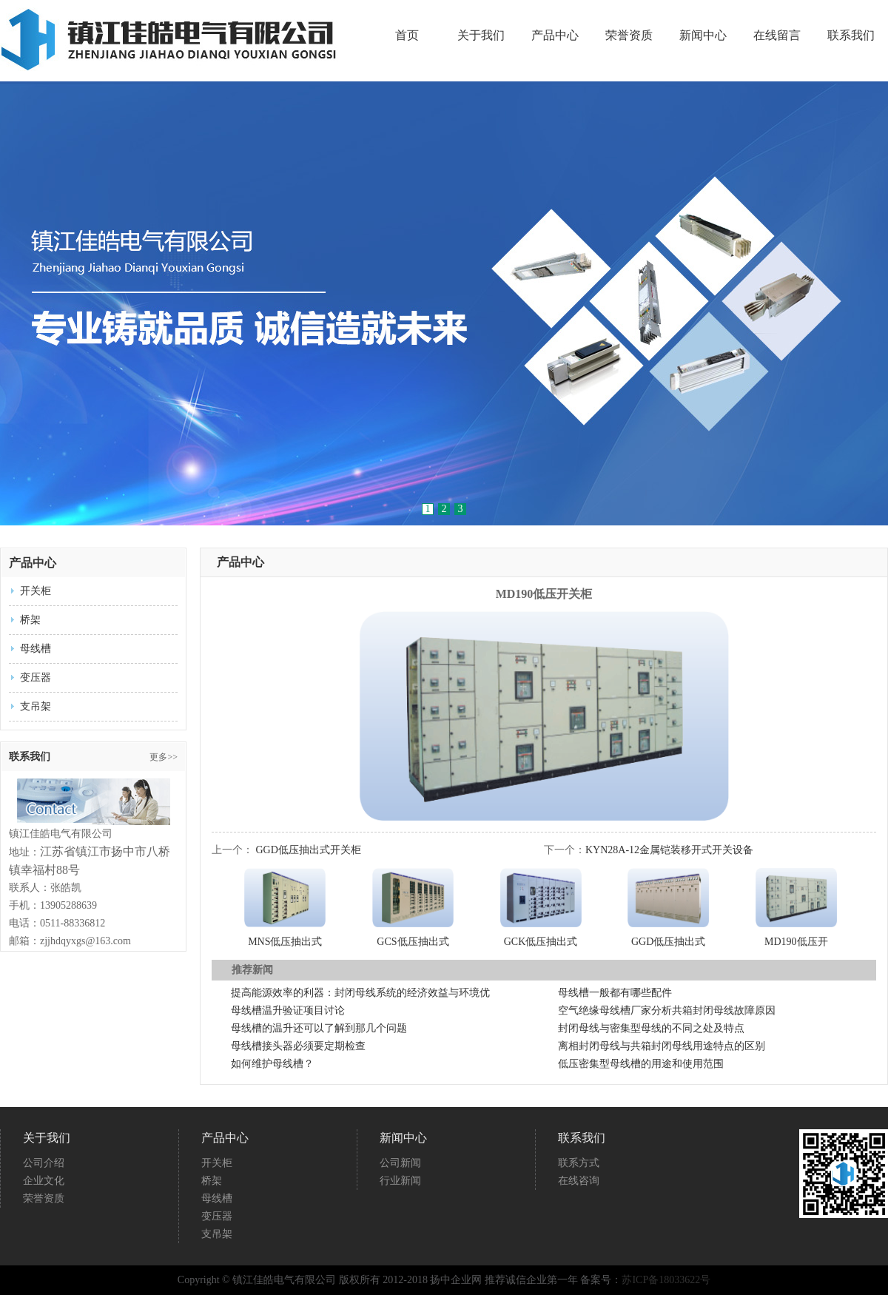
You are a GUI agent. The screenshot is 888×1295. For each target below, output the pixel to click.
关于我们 (481, 35)
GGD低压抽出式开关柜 (308, 849)
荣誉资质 (629, 35)
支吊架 (35, 706)
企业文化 (43, 1180)
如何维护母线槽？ (272, 1063)
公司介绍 (43, 1162)
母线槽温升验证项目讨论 (288, 1010)
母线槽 (35, 648)
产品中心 (555, 35)
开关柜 (35, 590)
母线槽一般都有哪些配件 (615, 992)
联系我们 (851, 35)
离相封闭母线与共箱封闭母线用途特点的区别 (661, 1046)
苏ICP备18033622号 (666, 1279)
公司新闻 (400, 1162)
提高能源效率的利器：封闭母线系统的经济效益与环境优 (360, 992)
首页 (407, 35)
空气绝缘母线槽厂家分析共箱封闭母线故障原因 (667, 1010)
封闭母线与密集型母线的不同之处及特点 (651, 1028)
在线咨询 (578, 1180)
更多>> (163, 757)
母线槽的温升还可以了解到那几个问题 (319, 1028)
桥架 (30, 619)
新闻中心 (703, 35)
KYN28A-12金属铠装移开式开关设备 (669, 849)
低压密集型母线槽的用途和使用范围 (641, 1063)
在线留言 (777, 35)
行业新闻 (400, 1180)
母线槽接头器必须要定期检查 (298, 1046)
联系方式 (578, 1162)
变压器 (35, 677)
